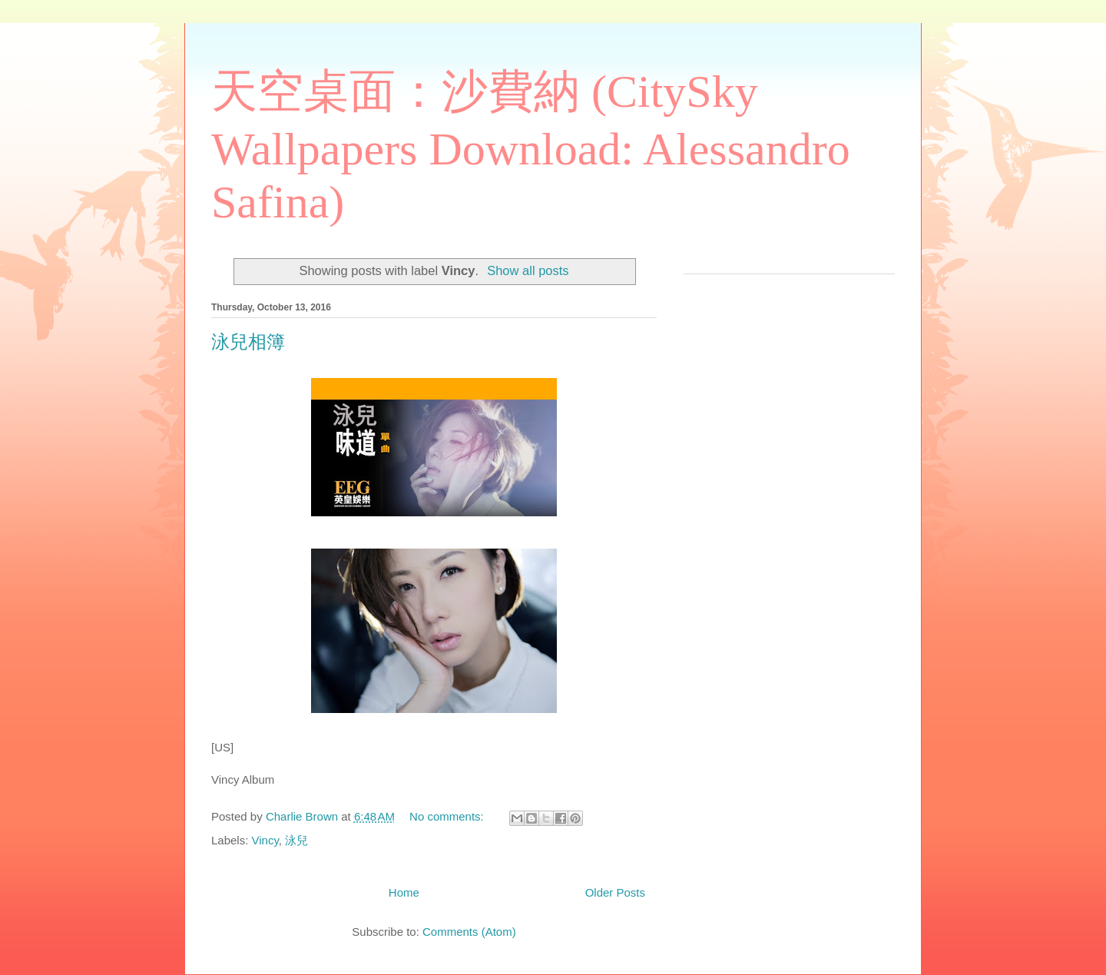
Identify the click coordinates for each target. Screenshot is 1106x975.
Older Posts (615, 892)
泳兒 (296, 840)
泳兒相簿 (248, 342)
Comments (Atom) (469, 931)
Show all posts (527, 270)
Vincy (265, 840)
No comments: (448, 816)
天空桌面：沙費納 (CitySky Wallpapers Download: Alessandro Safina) (530, 146)
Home (404, 892)
